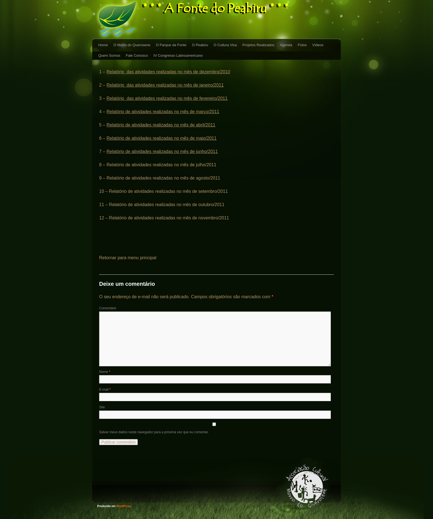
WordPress (123, 506)
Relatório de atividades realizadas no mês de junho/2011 (162, 151)
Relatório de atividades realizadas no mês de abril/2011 (161, 125)
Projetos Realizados (258, 45)
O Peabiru (200, 45)
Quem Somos (109, 55)
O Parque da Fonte (171, 45)
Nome (104, 372)
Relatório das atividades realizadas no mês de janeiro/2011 (165, 85)
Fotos (302, 45)
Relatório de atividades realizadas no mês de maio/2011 (161, 138)
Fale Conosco (137, 55)
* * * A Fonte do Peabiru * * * (215, 8)
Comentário (107, 308)
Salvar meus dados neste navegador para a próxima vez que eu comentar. (154, 432)
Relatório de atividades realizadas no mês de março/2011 (163, 111)
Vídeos (317, 45)
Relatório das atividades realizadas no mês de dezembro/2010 (168, 71)
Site (102, 407)
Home (103, 45)
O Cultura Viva (225, 45)
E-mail (105, 389)
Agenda (286, 45)
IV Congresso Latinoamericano (178, 55)
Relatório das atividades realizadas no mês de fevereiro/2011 (167, 98)
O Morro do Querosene (132, 45)
